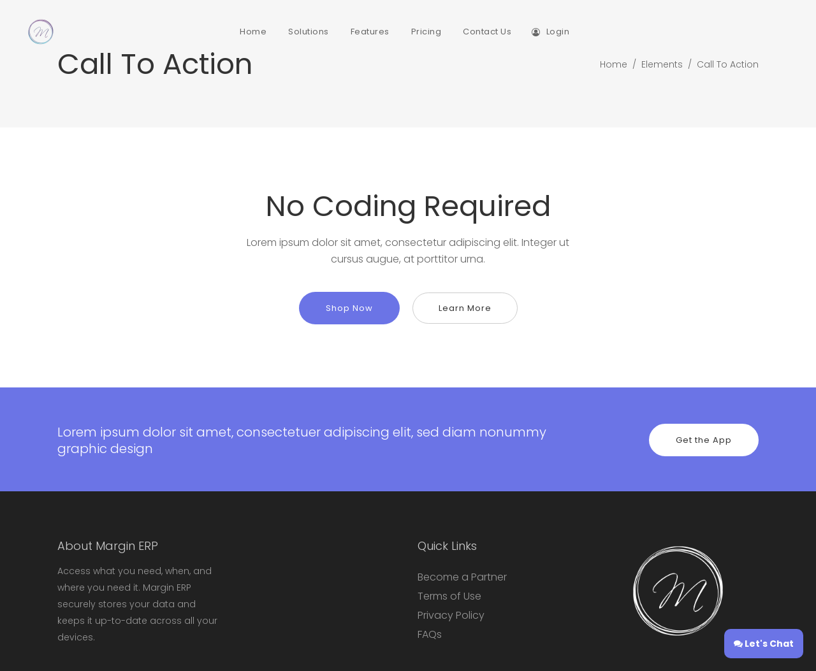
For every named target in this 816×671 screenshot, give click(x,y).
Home (613, 64)
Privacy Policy (451, 615)
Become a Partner (462, 577)
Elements (662, 64)
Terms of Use (449, 596)
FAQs (430, 634)
